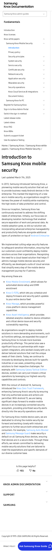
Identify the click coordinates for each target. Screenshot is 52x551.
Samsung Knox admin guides (16, 13)
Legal (26, 546)
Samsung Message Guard (18, 433)
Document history (16, 96)
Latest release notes (12, 118)
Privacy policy (14, 52)
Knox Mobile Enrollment (18, 281)
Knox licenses (9, 34)
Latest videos (9, 122)
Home (4, 145)
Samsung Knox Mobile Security (25, 148)
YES (20, 470)
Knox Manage (12, 303)
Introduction (9, 30)
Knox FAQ (8, 126)
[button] (22, 481)
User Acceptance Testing (14, 140)
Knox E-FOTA (12, 292)
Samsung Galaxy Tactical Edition (31, 369)
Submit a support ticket (14, 135)
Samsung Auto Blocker (37, 430)
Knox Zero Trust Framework (30, 388)
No (32, 470)
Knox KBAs (8, 131)
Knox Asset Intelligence (17, 314)
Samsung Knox (17, 145)
